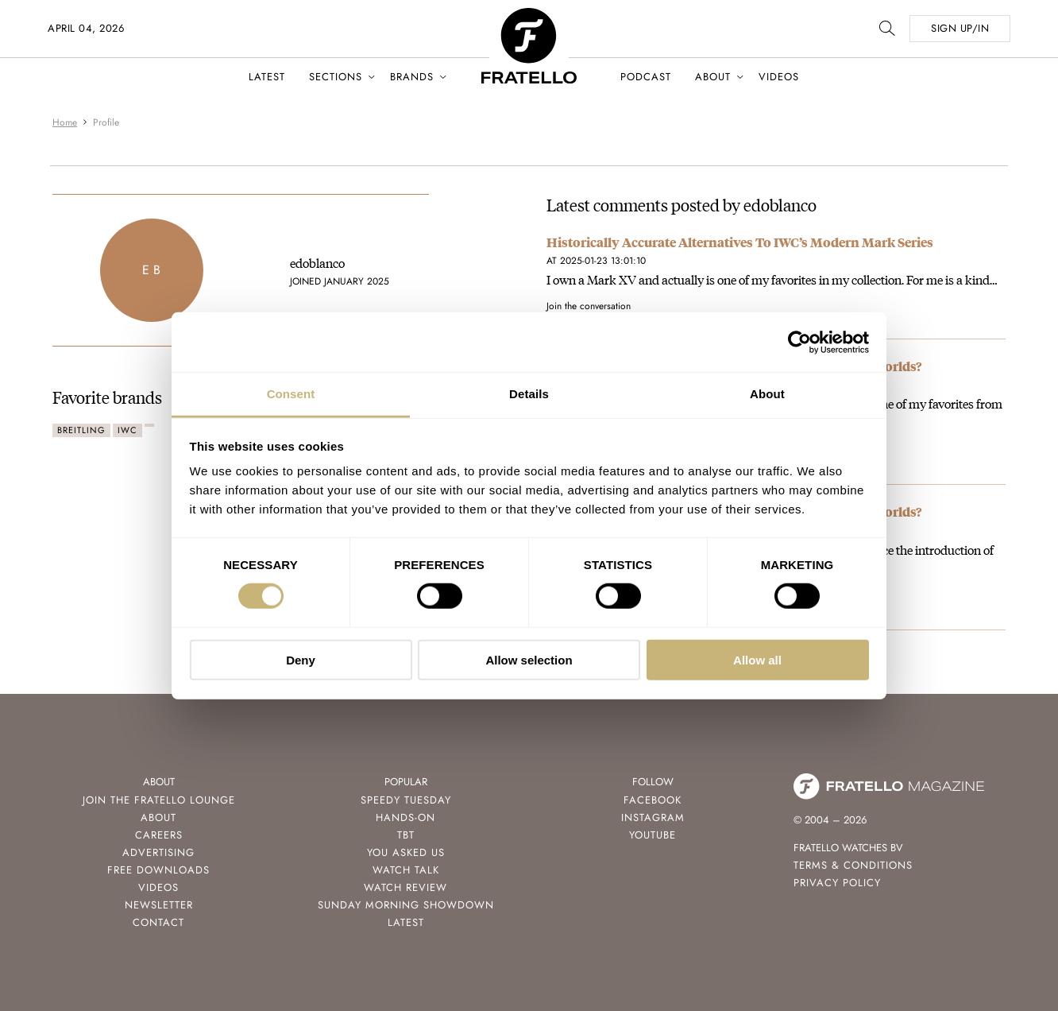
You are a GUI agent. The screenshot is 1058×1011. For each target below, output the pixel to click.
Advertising (158, 852)
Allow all (757, 660)
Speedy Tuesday (406, 800)
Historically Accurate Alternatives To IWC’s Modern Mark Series (739, 242)
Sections (335, 76)
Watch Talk (406, 869)
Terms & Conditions (853, 865)
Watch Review (405, 887)
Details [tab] (529, 394)
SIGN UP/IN (960, 28)
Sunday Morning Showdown (406, 904)
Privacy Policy (837, 882)
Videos (779, 76)
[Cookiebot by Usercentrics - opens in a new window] (799, 342)
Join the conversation (588, 306)
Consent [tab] (291, 394)
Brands (412, 76)
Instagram (653, 817)
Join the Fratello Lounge (159, 800)
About (713, 76)
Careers (159, 834)
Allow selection (528, 660)
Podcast (645, 76)
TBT (406, 834)
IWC (127, 430)
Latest (267, 76)
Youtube (652, 834)
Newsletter (159, 904)
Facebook (653, 800)
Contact (158, 922)
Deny (300, 660)
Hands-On (405, 817)
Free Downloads (158, 869)
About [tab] (767, 394)
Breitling (81, 430)
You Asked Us (406, 852)
